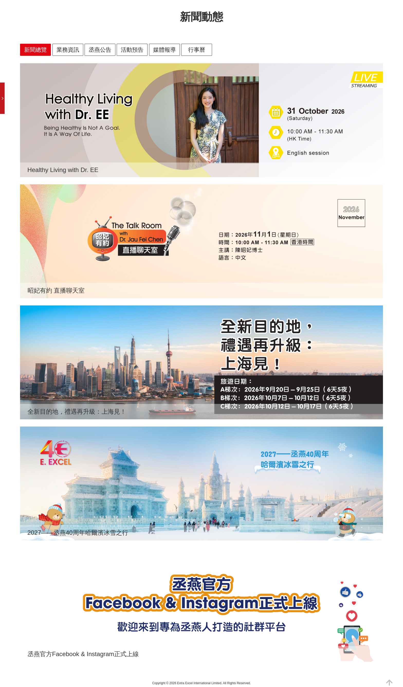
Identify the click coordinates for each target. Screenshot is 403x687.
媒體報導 (164, 50)
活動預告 (132, 50)
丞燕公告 (100, 50)
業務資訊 (68, 50)
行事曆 (196, 50)
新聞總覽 (35, 50)
